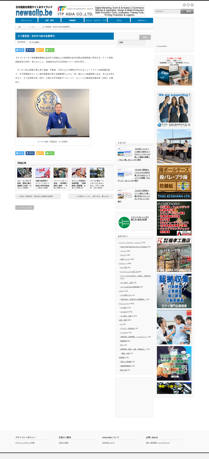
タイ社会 (123, 312)
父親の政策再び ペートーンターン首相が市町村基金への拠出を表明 (42, 184)
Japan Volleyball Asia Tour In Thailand (133, 247)
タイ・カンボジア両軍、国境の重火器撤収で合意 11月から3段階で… (24, 184)
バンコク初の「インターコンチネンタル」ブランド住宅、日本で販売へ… (97, 186)
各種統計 (72, 20)
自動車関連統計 (125, 366)
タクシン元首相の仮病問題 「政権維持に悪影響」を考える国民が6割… (79, 186)
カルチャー (142, 20)
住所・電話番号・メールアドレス (158, 422)
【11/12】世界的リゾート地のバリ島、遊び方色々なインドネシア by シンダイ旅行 (134, 196)
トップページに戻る (24, 207)
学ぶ (122, 345)
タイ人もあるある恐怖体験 (129, 287)
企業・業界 (49, 20)
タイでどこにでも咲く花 (129, 272)
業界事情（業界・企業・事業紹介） (133, 349)
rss (184, 5)
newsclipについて (108, 422)
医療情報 (123, 341)
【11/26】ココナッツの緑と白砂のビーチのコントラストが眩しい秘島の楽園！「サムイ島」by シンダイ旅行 (134, 154)
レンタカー (124, 332)
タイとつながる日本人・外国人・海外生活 (135, 276)
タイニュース (26, 20)
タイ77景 (123, 267)
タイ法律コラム (125, 295)
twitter (188, 5)
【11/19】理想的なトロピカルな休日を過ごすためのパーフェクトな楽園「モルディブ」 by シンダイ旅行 (134, 175)
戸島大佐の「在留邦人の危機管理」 (133, 299)
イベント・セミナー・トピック (95, 21)
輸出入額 (123, 370)
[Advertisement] (134, 93)
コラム (118, 20)
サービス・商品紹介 (127, 328)
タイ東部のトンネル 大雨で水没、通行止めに (93, 196)
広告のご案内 (63, 422)
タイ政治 (35, 42)
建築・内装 (126, 353)
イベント (123, 251)
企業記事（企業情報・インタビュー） (133, 337)
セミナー (123, 255)
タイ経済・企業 (125, 316)
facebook (192, 5)
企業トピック (125, 259)
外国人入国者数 (125, 362)
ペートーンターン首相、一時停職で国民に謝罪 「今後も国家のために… (60, 186)
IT (121, 324)
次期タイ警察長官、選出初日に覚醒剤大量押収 (36, 196)
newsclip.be (24, 441)
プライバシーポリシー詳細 (24, 422)
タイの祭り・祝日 (126, 283)
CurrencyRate (162, 46)
